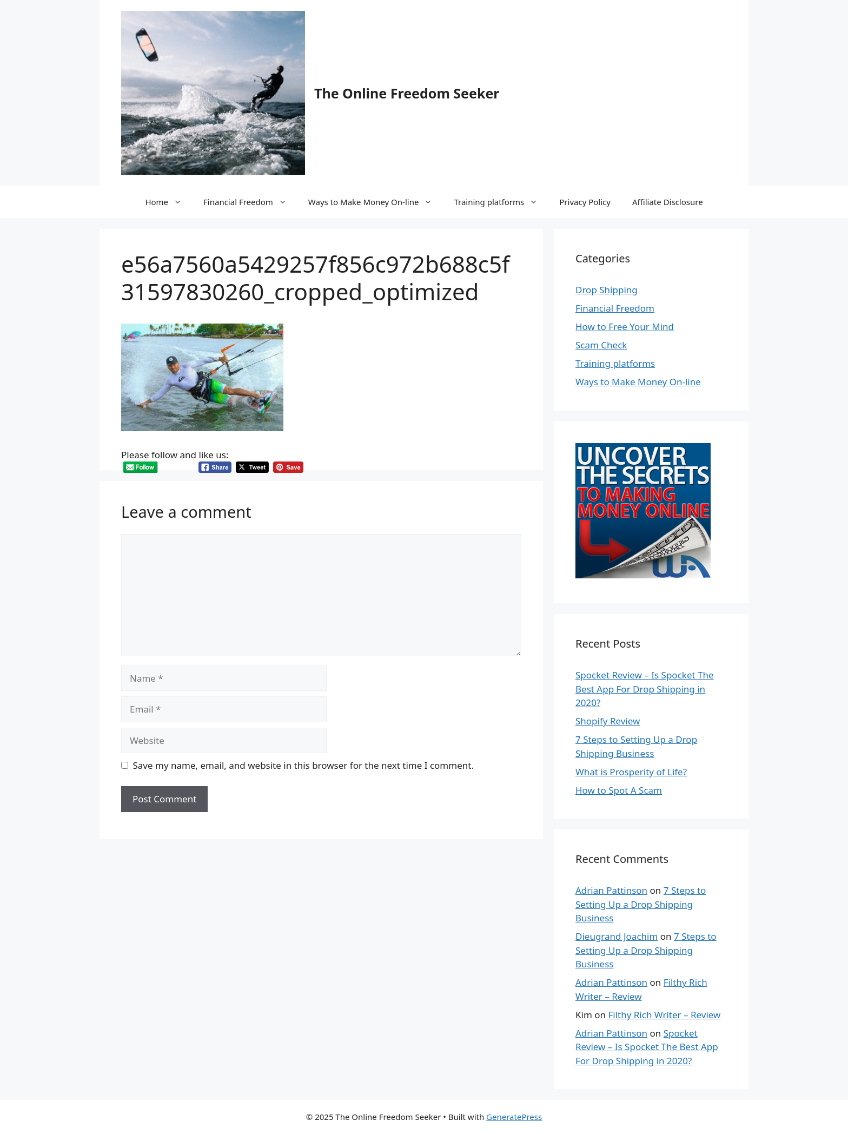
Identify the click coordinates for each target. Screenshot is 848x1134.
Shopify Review (607, 721)
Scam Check (601, 345)
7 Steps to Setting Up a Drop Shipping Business (640, 904)
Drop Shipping (606, 290)
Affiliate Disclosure (667, 201)
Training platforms (501, 202)
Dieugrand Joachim (616, 936)
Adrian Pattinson (611, 890)
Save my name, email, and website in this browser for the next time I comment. (303, 765)
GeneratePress (514, 1116)
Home (169, 202)
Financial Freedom (250, 202)
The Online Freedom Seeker (407, 93)
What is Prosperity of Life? (631, 772)
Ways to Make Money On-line (375, 202)
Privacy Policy (585, 201)
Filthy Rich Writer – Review (664, 1014)
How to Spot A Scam (618, 790)
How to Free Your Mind (624, 326)
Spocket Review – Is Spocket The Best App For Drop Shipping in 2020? (644, 689)
